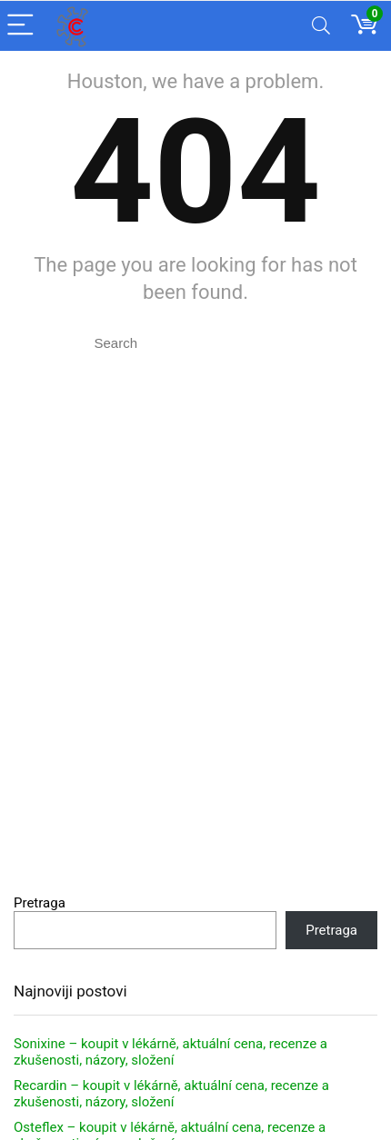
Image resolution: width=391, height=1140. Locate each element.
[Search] (321, 26)
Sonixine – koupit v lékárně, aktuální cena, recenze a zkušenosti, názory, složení (170, 1052)
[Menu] (22, 26)
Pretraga (39, 903)
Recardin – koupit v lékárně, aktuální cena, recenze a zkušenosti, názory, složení (171, 1093)
